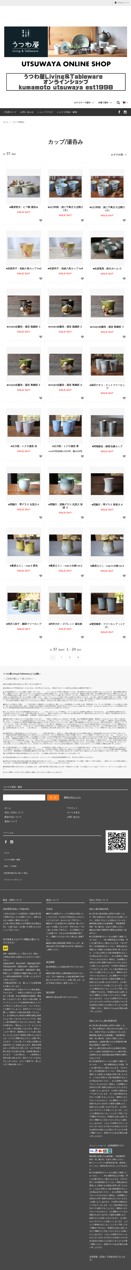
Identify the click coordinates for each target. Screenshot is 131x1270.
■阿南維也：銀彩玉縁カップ (107, 445)
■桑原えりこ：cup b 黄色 (24, 564)
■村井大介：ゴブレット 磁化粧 (65, 622)
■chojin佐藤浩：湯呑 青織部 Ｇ (65, 383)
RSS (5, 859)
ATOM (12, 859)
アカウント (121, 2)
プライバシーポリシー (13, 868)
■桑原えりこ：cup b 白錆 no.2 (65, 564)
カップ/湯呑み (18, 122)
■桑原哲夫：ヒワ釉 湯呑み (23, 205)
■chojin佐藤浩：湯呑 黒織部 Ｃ (24, 325)
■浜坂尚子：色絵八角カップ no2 (24, 267)
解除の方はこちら (72, 796)
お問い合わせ (27, 112)
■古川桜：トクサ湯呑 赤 (24, 445)
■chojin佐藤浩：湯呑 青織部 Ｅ (24, 383)
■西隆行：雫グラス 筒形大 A (107, 503)
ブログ (6, 850)
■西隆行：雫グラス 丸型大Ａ (23, 503)
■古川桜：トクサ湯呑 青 (65, 445)
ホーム (5, 122)
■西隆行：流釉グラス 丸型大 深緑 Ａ (65, 505)
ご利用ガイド (10, 112)
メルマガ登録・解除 (67, 112)
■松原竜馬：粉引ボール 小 (107, 267)
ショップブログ (45, 112)
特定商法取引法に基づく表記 (16, 864)
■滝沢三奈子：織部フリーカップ (24, 622)
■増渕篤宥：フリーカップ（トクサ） (107, 624)
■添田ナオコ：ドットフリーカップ (107, 385)
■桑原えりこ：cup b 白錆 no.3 (107, 564)
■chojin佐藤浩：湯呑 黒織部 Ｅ (65, 325)
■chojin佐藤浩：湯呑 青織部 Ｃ (107, 325)
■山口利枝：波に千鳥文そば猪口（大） (65, 207)
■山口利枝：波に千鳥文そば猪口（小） (107, 207)
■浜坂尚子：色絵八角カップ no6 (65, 267)
